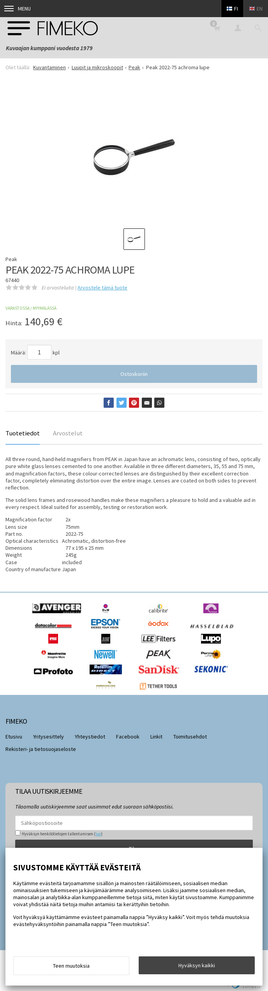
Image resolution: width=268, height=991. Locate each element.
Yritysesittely (48, 736)
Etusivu (13, 736)
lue (98, 834)
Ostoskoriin (134, 373)
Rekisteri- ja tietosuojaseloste (40, 748)
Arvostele (102, 287)
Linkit (156, 736)
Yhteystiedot (90, 736)
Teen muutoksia (71, 965)
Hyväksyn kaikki (196, 965)
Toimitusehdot (190, 736)
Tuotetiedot (22, 433)
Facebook (127, 736)
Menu (17, 8)
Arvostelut (68, 433)
